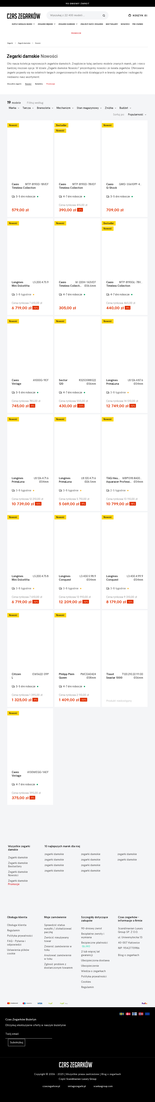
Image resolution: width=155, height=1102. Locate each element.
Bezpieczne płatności (94, 944)
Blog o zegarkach (128, 955)
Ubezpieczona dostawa (95, 960)
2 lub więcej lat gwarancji (90, 953)
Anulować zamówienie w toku (57, 957)
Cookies (86, 982)
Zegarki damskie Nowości (18, 873)
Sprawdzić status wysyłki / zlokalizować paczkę (58, 928)
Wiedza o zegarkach (93, 971)
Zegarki (10, 43)
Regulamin (13, 930)
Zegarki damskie (24, 43)
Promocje (76, 33)
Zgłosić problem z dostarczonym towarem (58, 966)
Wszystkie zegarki (14, 84)
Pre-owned (137, 24)
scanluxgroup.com (103, 1086)
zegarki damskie (54, 854)
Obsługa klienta (16, 925)
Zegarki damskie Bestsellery (18, 864)
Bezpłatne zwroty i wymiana (92, 935)
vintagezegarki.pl (77, 1086)
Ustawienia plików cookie (18, 951)
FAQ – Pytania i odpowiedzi (16, 942)
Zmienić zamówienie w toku (58, 948)
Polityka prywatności (20, 936)
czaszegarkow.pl (51, 1086)
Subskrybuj (16, 1042)
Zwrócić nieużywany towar (56, 939)
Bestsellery (112, 24)
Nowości (125, 24)
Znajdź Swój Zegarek (91, 24)
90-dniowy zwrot (78, 3)
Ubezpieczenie (90, 966)
